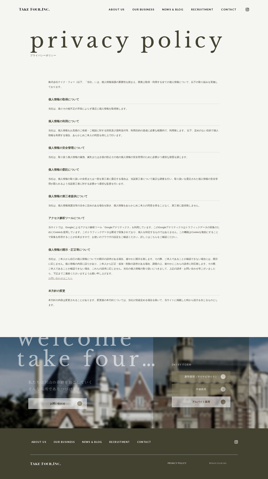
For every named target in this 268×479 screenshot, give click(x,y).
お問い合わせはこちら (60, 278)
